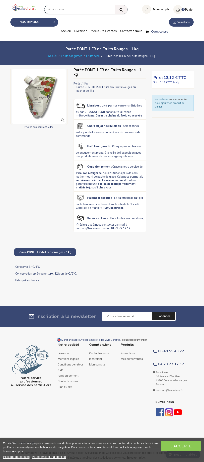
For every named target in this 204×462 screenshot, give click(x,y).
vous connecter (178, 99)
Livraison (80, 31)
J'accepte (181, 446)
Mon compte (97, 364)
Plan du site (65, 386)
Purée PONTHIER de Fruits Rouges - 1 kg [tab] (45, 252)
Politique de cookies (16, 456)
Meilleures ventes (104, 31)
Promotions (183, 22)
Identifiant (95, 358)
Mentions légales (68, 358)
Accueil (66, 31)
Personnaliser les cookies (49, 456)
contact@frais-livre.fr (169, 390)
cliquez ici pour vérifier (134, 339)
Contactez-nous (131, 31)
